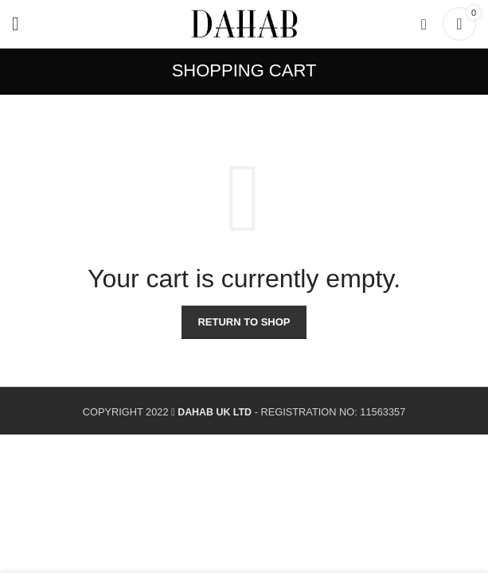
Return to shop (243, 322)
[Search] (424, 24)
